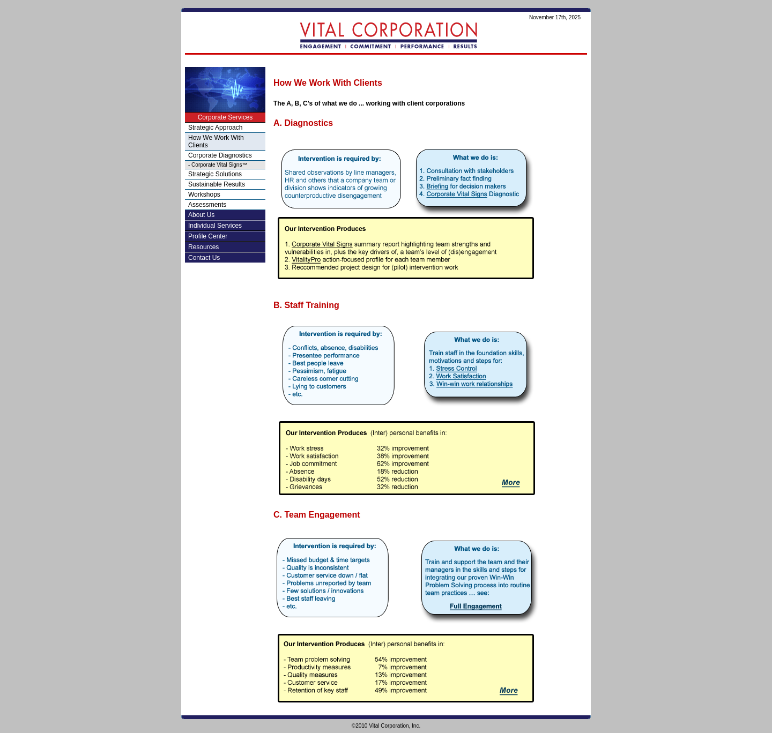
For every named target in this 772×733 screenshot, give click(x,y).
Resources (203, 247)
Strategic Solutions (215, 174)
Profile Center (207, 236)
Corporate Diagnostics (220, 155)
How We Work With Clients (216, 141)
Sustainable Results (216, 184)
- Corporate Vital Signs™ (217, 165)
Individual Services (215, 225)
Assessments (207, 204)
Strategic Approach (215, 127)
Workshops (204, 194)
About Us (201, 215)
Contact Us (204, 257)
